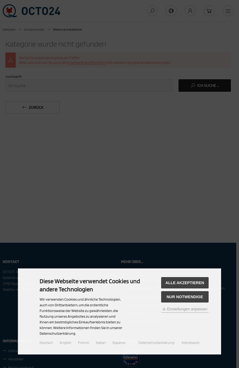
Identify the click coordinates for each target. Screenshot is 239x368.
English (65, 342)
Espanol (119, 342)
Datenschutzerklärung (156, 342)
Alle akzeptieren (184, 283)
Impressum (190, 342)
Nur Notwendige (185, 297)
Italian (101, 342)
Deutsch (46, 342)
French (83, 342)
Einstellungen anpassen (185, 309)
